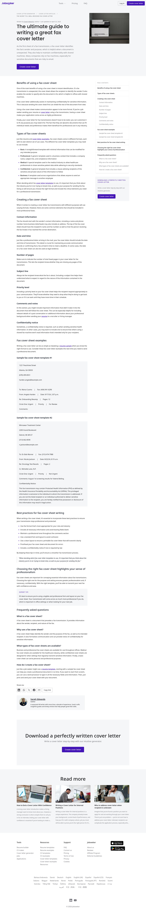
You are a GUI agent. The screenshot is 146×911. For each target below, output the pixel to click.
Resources (44, 864)
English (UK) (78, 877)
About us (90, 847)
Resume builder (23, 847)
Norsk (63, 881)
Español (88, 877)
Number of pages (105, 110)
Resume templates (47, 847)
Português (79, 881)
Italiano (36, 881)
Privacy (66, 859)
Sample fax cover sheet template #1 (111, 133)
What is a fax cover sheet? (107, 159)
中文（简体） (71, 887)
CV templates (45, 853)
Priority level (103, 117)
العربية (61, 887)
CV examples (45, 856)
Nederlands (54, 881)
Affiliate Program (93, 853)
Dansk (52, 877)
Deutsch (60, 877)
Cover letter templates (48, 859)
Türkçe (55, 884)
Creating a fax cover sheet (106, 99)
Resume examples (47, 850)
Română (102, 881)
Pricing (75, 3)
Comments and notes (106, 121)
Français (109, 877)
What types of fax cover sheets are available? (114, 166)
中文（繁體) (82, 887)
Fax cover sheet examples (106, 130)
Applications (21, 859)
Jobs (18, 856)
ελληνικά (71, 884)
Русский (91, 884)
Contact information (105, 102)
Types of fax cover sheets (105, 93)
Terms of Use (69, 856)
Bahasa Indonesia (41, 877)
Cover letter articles (47, 14)
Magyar (44, 881)
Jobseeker (76, 906)
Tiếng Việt (46, 884)
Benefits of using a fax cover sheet (109, 88)
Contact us (68, 850)
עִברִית (110, 884)
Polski (70, 881)
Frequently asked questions (106, 155)
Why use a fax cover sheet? (108, 162)
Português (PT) (91, 881)
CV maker (20, 850)
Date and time (103, 106)
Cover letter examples (48, 861)
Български (81, 884)
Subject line (103, 113)
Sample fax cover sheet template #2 (111, 137)
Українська (101, 884)
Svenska (37, 884)
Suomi (110, 881)
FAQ (85, 3)
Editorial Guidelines (94, 856)
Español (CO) (98, 877)
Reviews (90, 850)
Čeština (63, 884)
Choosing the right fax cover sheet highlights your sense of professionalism (111, 149)
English (68, 877)
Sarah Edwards (29, 22)
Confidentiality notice (106, 124)
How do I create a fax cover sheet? (110, 170)
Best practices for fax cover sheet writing (111, 142)
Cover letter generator (26, 14)
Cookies (67, 861)
